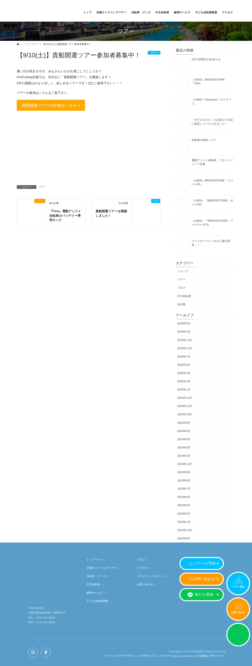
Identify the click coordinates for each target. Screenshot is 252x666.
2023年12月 (184, 464)
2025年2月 (183, 381)
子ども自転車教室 (97, 601)
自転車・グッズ (96, 576)
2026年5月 (183, 323)
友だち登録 (204, 594)
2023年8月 (183, 480)
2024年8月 (183, 422)
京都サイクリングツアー (101, 567)
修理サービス (94, 592)
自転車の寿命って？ (204, 140)
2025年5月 (183, 364)
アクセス (142, 567)
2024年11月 (184, 406)
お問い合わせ (238, 612)
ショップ (182, 271)
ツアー (42, 187)
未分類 (181, 304)
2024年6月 (183, 431)
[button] (51, 105)
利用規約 (203, 655)
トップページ (94, 559)
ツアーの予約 (204, 563)
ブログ (181, 287)
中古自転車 (184, 296)
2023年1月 (183, 521)
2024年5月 (183, 439)
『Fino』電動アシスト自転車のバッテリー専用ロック (65, 215)
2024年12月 (184, 397)
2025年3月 (183, 373)
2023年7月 (183, 488)
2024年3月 (183, 455)
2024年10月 (184, 414)
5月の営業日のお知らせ (206, 59)
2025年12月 (184, 340)
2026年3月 (183, 331)
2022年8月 (183, 538)
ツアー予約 (238, 586)
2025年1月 (183, 389)
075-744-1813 (45, 617)
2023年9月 (183, 472)
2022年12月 (184, 530)
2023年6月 (183, 497)
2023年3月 (183, 513)
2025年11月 (184, 348)
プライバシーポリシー (150, 576)
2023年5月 (183, 505)
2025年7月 (183, 356)
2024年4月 (183, 447)
